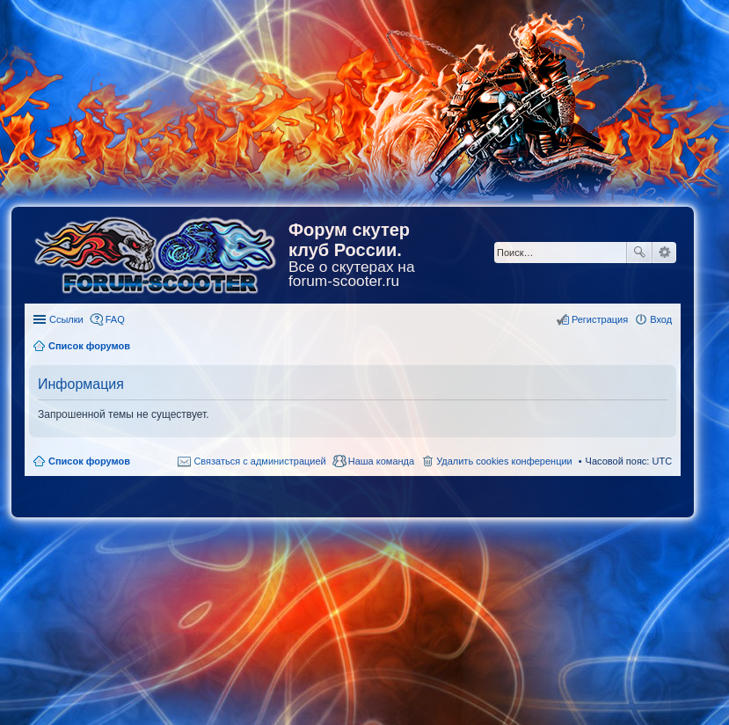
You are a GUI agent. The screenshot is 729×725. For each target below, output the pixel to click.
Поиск (639, 252)
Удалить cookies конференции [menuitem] (504, 461)
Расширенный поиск (664, 252)
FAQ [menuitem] (115, 319)
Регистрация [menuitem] (600, 319)
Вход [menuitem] (661, 319)
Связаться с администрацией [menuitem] (259, 461)
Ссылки (66, 319)
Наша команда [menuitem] (381, 461)
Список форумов (89, 461)
